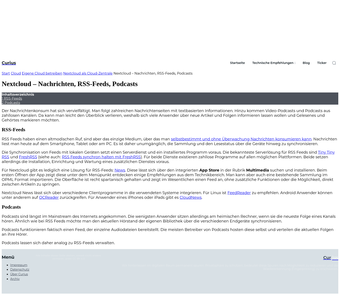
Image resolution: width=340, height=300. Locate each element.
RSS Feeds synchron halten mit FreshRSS (101, 157)
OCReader (49, 197)
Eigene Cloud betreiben (42, 73)
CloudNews (191, 197)
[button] (334, 63)
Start (6, 73)
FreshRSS (28, 157)
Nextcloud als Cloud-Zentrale (88, 73)
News (120, 170)
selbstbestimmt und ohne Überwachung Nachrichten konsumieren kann (241, 139)
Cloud (16, 73)
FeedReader (239, 192)
